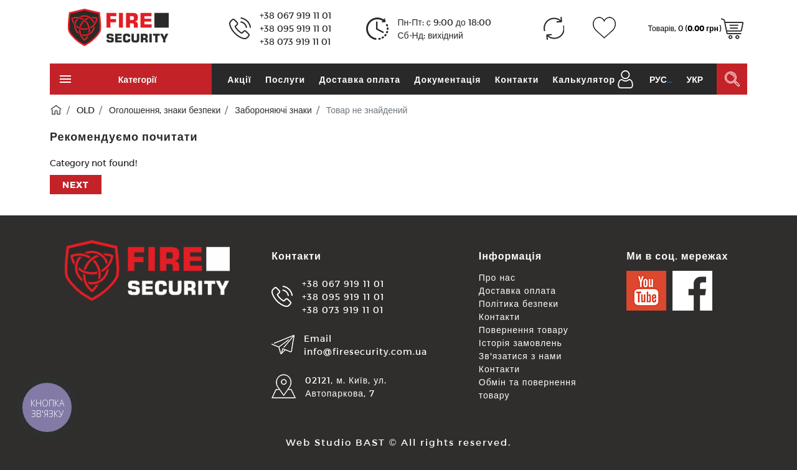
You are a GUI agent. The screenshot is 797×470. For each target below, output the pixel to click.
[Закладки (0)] (604, 28)
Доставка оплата (359, 79)
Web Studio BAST (335, 442)
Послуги (285, 79)
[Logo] (118, 26)
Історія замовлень (520, 342)
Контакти (517, 79)
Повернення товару (523, 329)
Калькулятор (584, 79)
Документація (447, 79)
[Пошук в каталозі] (732, 79)
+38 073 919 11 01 (295, 41)
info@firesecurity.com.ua (365, 351)
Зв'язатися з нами (520, 355)
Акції (239, 79)
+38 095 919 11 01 (295, 28)
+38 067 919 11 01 (295, 15)
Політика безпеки (519, 303)
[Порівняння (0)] (554, 28)
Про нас (497, 277)
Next (75, 184)
